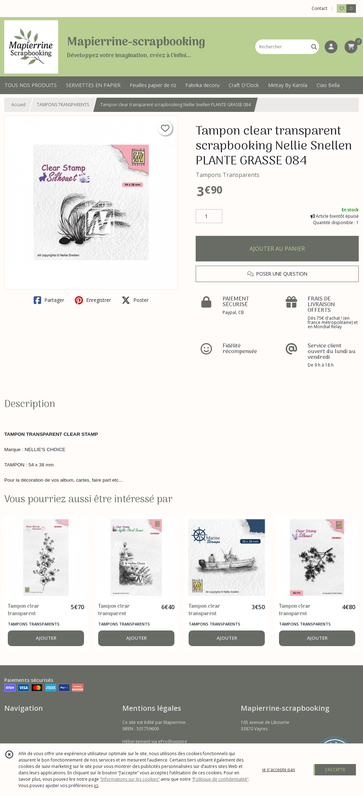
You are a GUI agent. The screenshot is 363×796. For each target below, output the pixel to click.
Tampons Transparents (227, 175)
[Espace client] (331, 47)
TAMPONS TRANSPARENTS (63, 105)
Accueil (18, 105)
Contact (319, 8)
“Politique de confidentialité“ (220, 779)
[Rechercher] (314, 47)
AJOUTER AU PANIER (277, 249)
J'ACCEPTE (335, 770)
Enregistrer (93, 300)
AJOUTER (46, 638)
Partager (49, 300)
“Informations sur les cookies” (130, 779)
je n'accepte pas (278, 770)
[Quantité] (209, 216)
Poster (135, 300)
